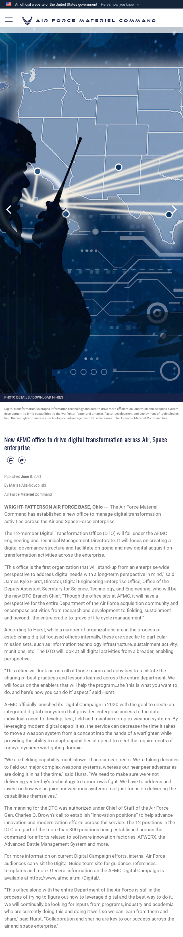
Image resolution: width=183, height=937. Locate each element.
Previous (9, 209)
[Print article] (10, 460)
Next (174, 209)
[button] (121, 4)
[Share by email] (21, 460)
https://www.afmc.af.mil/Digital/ (64, 878)
